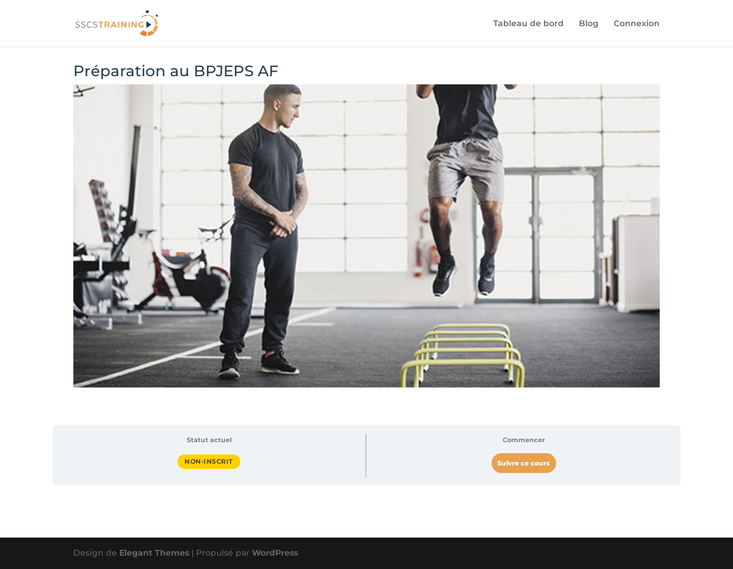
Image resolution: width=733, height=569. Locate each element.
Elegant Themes (154, 552)
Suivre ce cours (523, 463)
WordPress (275, 552)
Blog (589, 24)
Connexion (637, 24)
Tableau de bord (528, 24)
